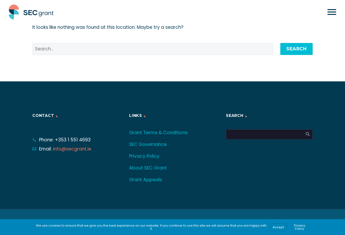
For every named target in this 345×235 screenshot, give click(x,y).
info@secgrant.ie (72, 149)
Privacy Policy (144, 156)
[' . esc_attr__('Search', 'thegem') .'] (152, 49)
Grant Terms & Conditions (158, 132)
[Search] (269, 134)
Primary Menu (332, 12)
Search (296, 49)
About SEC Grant (148, 168)
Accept (278, 227)
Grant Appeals (145, 179)
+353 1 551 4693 (73, 140)
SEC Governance (148, 144)
